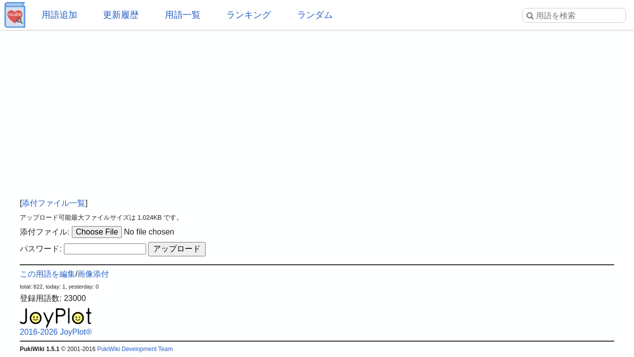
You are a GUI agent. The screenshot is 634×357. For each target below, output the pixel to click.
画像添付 (93, 274)
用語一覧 (183, 15)
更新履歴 (121, 15)
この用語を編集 (47, 274)
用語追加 (59, 15)
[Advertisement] (317, 109)
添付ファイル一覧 (53, 203)
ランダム (315, 15)
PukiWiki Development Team (135, 349)
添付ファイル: (44, 232)
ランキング (248, 15)
